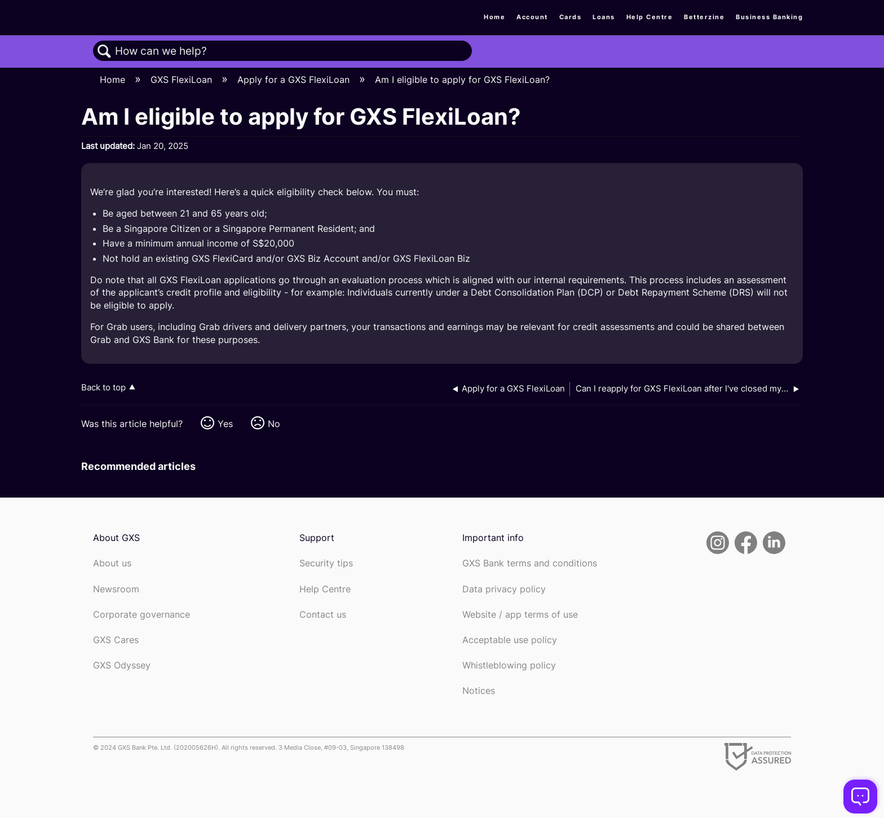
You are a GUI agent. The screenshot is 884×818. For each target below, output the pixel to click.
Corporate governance (141, 614)
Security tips (326, 563)
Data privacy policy (504, 589)
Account (532, 17)
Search (104, 51)
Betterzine (704, 17)
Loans (604, 17)
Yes (225, 423)
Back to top (103, 387)
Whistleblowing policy (509, 665)
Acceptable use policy (509, 640)
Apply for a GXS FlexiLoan (294, 79)
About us (112, 563)
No (274, 423)
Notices (478, 690)
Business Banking (769, 17)
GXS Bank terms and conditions (529, 563)
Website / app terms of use (520, 614)
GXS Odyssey (122, 665)
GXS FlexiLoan (183, 79)
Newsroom (116, 589)
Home (494, 17)
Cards (570, 17)
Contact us (322, 614)
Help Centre (649, 17)
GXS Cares (116, 640)
